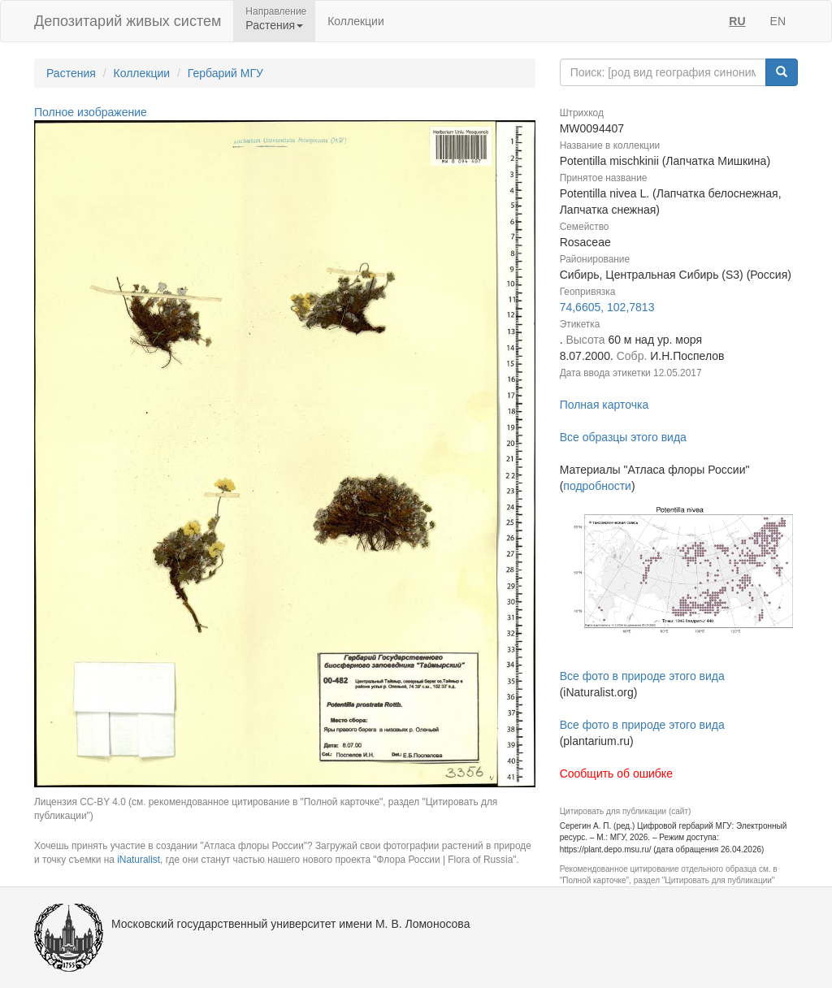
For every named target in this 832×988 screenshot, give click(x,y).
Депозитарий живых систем (127, 21)
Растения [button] (274, 25)
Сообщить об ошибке (616, 773)
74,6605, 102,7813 (607, 307)
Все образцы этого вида (623, 437)
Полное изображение (90, 112)
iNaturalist (138, 859)
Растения (71, 73)
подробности (597, 485)
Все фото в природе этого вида (642, 676)
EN (778, 21)
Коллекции (355, 21)
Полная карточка (604, 404)
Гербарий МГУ (225, 73)
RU (737, 21)
